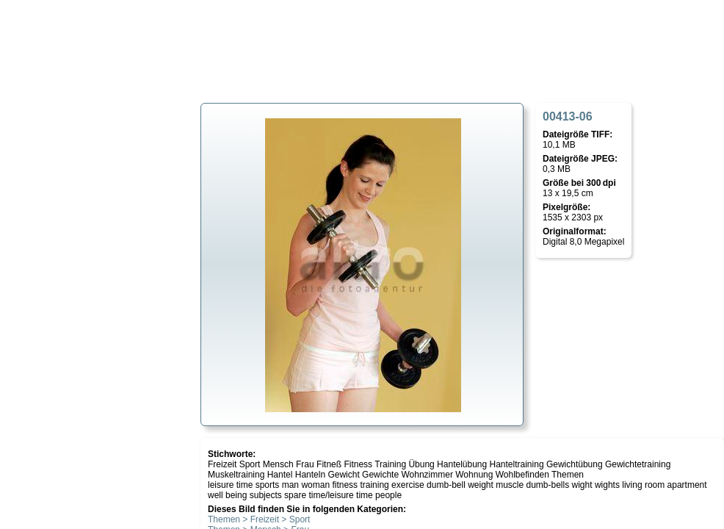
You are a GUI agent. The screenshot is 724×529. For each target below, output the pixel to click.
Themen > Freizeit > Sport (259, 519)
